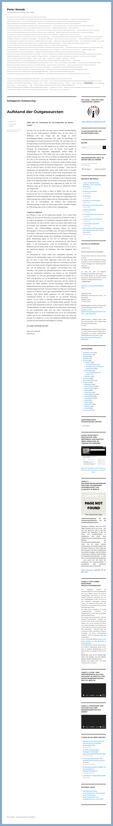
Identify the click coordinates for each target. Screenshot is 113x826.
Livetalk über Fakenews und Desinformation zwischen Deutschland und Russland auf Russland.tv (54, 85)
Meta (31, 85)
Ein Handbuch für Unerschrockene (93, 214)
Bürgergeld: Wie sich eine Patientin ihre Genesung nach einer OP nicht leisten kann (93, 230)
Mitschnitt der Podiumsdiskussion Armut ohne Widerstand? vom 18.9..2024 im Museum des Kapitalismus (59, 23)
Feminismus (88, 392)
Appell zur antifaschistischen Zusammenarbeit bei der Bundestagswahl (21, 23)
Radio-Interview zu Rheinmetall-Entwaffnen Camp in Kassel (66, 40)
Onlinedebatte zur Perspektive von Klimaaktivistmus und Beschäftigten (21, 38)
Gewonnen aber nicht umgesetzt (92, 219)
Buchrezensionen (91, 364)
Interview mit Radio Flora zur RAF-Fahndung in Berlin (88, 30)
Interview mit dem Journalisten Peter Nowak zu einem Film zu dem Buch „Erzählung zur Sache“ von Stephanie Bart (31, 32)
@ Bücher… (79, 83)
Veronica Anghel (88, 410)
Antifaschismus (89, 386)
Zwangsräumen (65, 58)
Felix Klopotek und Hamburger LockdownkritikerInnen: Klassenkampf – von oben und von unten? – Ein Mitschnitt (72, 56)
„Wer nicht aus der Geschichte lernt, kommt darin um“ (66, 38)
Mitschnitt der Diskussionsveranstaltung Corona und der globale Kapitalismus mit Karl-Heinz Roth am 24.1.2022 (30, 62)
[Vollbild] (104, 695)
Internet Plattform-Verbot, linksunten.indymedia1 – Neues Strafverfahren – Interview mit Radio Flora (39, 49)
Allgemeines (88, 384)
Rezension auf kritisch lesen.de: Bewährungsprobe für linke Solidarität (81, 64)
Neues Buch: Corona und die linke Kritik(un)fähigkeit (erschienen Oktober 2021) (23, 78)
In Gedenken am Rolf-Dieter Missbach (59, 27)
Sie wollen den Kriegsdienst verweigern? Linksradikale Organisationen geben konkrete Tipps (94, 752)
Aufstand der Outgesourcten (35, 111)
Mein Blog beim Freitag (94, 737)
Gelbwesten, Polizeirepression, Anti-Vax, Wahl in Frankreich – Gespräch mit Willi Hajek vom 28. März (27, 56)
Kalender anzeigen (100, 169)
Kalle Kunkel (18, 129)
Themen (67, 83)
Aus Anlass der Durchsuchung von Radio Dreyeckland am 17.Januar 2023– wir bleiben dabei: (84, 47)
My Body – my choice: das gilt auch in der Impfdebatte (65, 62)
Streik (40, 58)
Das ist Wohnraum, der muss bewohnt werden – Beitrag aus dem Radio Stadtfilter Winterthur (56, 30)
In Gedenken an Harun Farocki (56, 87)
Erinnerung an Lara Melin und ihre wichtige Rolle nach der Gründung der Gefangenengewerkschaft (66, 69)
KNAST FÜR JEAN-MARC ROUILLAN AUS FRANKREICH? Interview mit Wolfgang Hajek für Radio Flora (27, 87)
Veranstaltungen (87, 83)
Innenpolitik (12, 124)
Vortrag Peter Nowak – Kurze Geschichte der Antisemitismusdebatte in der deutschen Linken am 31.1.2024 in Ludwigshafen (32, 34)
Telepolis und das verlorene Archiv (14, 21)
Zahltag (44, 58)
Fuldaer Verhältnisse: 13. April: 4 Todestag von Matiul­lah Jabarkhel (20, 51)
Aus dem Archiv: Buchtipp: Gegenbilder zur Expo (80, 19)
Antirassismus (87, 355)
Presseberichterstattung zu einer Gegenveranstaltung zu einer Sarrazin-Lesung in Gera (82, 87)
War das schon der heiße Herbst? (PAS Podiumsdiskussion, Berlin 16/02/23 (67, 36)
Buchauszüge (88, 370)
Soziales (10, 126)
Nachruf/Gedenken (88, 380)
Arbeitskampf (12, 129)
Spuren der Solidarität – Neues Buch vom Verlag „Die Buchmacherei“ (21, 30)
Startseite (36, 83)
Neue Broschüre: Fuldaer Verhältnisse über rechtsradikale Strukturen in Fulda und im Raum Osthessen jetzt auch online (60, 51)
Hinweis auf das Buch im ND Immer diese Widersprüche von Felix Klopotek (67, 67)
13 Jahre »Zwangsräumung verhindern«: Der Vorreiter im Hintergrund (92, 185)
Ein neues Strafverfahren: (12, 49)
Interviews (87, 376)
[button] (86, 169)
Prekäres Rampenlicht (89, 210)
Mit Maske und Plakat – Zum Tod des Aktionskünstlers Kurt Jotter (75, 43)
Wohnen (35, 58)
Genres (73, 83)
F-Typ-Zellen (57, 58)
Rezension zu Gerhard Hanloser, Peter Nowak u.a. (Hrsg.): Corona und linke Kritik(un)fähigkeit (26, 64)
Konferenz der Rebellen (90, 191)
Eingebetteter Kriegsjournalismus (89, 49)
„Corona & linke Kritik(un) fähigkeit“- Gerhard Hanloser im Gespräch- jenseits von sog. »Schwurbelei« (27, 80)
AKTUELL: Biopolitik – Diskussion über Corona (53, 83)
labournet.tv (89, 570)
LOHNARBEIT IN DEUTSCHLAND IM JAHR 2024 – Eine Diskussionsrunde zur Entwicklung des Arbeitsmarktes (29, 25)
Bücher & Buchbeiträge (99, 83)
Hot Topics (86, 426)
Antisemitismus (50, 58)
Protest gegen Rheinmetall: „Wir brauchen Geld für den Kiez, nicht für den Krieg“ (94, 760)
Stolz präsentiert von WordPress (26, 817)
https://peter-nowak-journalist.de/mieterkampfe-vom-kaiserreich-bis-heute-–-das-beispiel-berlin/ (93, 311)
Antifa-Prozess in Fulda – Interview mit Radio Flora (59, 89)
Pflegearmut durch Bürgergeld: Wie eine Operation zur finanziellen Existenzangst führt (93, 743)
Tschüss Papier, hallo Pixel (91, 224)
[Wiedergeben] (84, 695)
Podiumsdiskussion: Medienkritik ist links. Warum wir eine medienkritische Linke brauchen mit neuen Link (28, 27)
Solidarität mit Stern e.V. (74, 27)
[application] (93, 690)
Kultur (86, 400)
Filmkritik (86, 358)
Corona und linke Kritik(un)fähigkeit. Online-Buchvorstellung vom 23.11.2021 (56, 78)
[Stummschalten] (100, 695)
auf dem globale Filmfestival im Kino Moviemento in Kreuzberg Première (93, 641)
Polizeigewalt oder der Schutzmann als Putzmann (69, 34)
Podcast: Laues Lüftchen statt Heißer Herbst (93, 36)
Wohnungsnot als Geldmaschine (93, 205)
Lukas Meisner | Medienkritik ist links (94, 775)
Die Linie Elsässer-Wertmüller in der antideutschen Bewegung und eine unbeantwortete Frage (26, 17)
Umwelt (86, 408)
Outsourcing (15, 131)
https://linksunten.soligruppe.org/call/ (93, 121)
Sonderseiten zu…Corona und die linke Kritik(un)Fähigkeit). (19, 83)
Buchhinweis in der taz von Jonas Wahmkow (56, 64)
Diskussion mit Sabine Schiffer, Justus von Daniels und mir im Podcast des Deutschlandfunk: (75, 32)
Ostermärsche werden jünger (91, 200)
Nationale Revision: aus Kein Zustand (45, 38)
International (88, 398)
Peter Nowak (16, 9)
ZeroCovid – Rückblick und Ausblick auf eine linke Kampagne (19, 58)
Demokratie (72, 58)
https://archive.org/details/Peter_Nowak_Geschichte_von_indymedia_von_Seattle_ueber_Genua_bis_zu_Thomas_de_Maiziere (93, 470)
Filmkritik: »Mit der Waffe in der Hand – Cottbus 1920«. (90, 38)
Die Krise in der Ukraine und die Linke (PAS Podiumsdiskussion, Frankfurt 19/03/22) (23, 54)
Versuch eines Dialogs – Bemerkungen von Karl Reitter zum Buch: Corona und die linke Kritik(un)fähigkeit (28, 67)
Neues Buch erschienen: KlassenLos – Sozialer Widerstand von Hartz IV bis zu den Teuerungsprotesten (28, 36)
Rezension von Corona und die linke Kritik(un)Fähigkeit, (89, 62)
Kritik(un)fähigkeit (76, 60)
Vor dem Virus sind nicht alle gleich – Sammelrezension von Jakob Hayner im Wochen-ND (25, 69)
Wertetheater (87, 196)
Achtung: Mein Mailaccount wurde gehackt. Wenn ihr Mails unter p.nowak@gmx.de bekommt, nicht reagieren (30, 40)
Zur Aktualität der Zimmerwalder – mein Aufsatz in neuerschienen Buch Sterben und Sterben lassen (73, 25)
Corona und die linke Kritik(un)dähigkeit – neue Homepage (92, 40)
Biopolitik (86, 357)
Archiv (40, 83)
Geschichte (86, 378)
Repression (87, 404)
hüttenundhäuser (89, 394)
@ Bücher (87, 362)
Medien (86, 402)
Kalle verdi (9, 131)
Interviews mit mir (11, 85)
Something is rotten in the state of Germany (71, 49)
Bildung (86, 390)
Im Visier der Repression (22, 85)
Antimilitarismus (88, 353)
